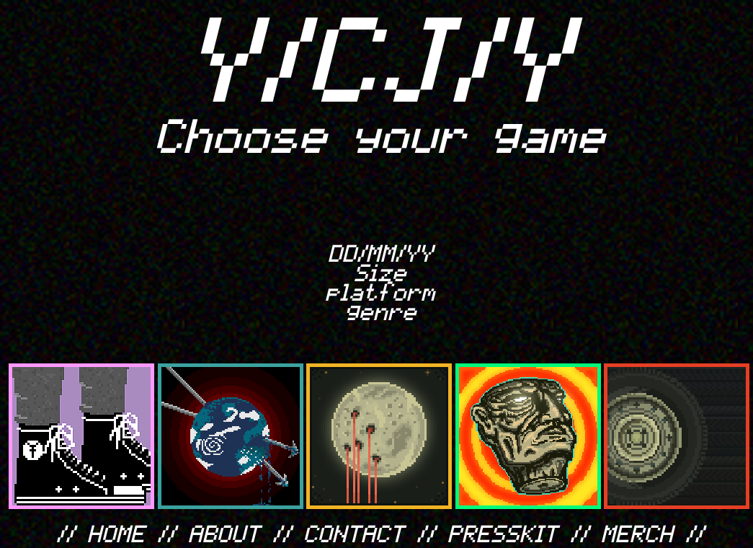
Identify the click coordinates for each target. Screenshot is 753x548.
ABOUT (225, 532)
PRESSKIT (503, 532)
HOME (117, 532)
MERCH (637, 532)
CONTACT (354, 532)
